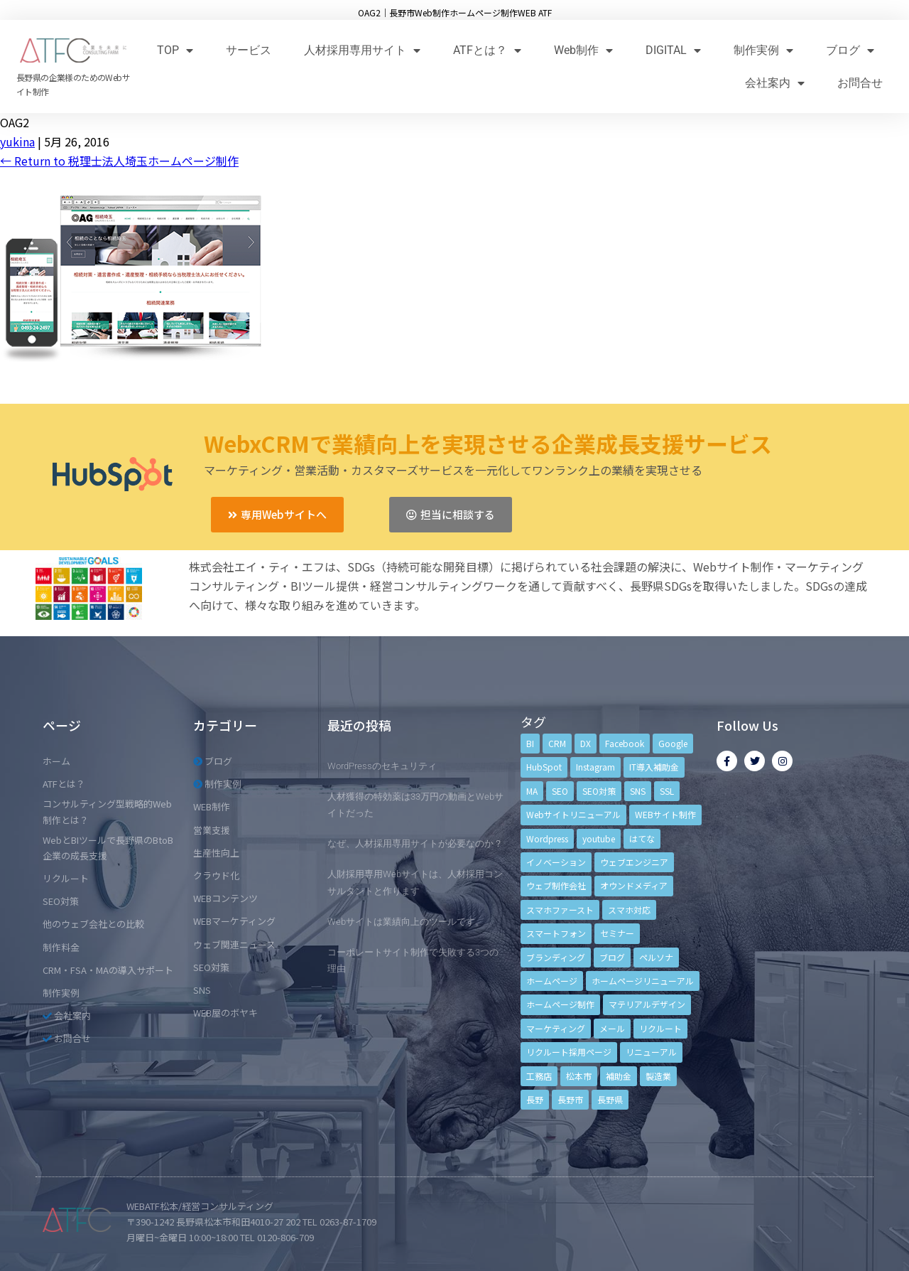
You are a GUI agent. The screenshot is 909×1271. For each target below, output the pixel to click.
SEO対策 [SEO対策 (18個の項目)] (599, 791)
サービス (248, 50)
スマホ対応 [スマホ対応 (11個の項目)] (629, 909)
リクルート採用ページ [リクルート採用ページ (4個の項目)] (568, 1052)
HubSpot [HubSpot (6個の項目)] (544, 767)
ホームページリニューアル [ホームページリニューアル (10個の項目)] (643, 981)
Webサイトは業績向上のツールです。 (405, 921)
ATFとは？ (487, 50)
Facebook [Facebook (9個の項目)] (624, 743)
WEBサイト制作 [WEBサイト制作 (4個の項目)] (665, 814)
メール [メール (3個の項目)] (612, 1028)
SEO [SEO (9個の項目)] (560, 791)
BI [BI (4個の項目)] (530, 743)
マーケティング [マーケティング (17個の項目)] (555, 1028)
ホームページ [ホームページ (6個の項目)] (551, 981)
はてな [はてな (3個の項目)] (642, 838)
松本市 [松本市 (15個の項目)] (579, 1076)
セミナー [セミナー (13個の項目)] (617, 933)
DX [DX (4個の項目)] (585, 743)
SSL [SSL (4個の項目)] (667, 791)
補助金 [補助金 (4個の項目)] (618, 1076)
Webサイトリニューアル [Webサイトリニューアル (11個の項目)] (573, 814)
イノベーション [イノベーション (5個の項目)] (556, 862)
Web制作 (583, 50)
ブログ (850, 50)
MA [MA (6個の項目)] (532, 791)
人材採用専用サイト (362, 50)
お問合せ (860, 83)
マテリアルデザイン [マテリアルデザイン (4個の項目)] (647, 1004)
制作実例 (763, 50)
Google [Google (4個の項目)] (672, 743)
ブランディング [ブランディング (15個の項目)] (555, 957)
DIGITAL (673, 50)
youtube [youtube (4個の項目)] (598, 838)
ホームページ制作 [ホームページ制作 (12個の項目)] (560, 1004)
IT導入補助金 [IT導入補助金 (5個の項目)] (654, 767)
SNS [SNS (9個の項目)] (638, 791)
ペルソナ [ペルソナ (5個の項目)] (656, 957)
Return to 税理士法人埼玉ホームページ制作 (119, 160)
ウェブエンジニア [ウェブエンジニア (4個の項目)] (634, 862)
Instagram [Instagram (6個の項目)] (595, 767)
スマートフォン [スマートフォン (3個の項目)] (556, 933)
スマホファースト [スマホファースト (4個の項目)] (560, 909)
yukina (17, 141)
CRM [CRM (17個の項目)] (557, 743)
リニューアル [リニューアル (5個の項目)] (651, 1052)
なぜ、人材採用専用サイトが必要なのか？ (415, 843)
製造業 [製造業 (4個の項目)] (658, 1076)
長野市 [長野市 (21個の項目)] (570, 1099)
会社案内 (775, 83)
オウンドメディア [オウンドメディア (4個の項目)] (634, 885)
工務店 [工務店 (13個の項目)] (539, 1076)
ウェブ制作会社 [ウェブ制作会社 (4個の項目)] (556, 885)
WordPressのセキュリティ (382, 766)
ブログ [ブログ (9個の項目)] (612, 957)
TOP (175, 50)
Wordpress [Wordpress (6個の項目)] (547, 838)
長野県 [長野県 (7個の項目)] (610, 1099)
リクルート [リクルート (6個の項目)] (660, 1028)
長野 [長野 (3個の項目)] (534, 1099)
